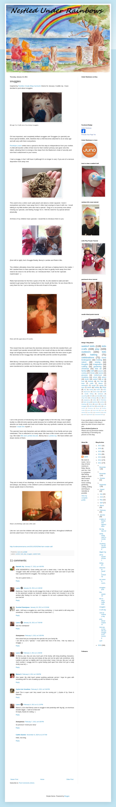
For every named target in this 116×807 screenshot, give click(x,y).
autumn (100, 371)
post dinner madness (102, 621)
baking (93, 354)
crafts (91, 383)
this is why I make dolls (102, 601)
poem (96, 404)
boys (83, 383)
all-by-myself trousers (102, 557)
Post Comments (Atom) (26, 783)
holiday (97, 387)
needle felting (88, 394)
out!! (100, 641)
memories (84, 385)
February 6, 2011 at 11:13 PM (33, 704)
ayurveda (97, 396)
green (88, 410)
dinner (97, 408)
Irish (90, 396)
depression (87, 391)
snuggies (29, 554)
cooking (84, 373)
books (87, 379)
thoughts (84, 364)
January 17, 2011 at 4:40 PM (34, 566)
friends (92, 373)
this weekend (102, 594)
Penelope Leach (16, 146)
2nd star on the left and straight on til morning (102, 632)
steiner (85, 414)
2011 (100, 463)
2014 (100, 454)
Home (42, 779)
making (91, 389)
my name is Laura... (102, 582)
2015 (100, 451)
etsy (85, 389)
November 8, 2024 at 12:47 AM (37, 735)
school (95, 377)
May (101, 500)
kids (22, 554)
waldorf (95, 379)
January (102, 515)
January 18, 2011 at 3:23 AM (39, 607)
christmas (85, 369)
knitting (99, 360)
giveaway (84, 375)
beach (89, 387)
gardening (97, 367)
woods (99, 406)
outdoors (86, 352)
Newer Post (14, 779)
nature (84, 362)
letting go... (101, 564)
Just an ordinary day (102, 614)
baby (104, 389)
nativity (83, 412)
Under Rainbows (86, 128)
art (103, 379)
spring (101, 385)
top (53, 436)
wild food (92, 406)
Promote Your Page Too (88, 134)
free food (100, 381)
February (103, 510)
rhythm (98, 389)
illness (100, 383)
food (82, 381)
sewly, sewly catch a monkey (102, 537)
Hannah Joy (20, 566)
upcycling (84, 396)
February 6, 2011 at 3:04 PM (40, 689)
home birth (96, 410)
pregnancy (87, 400)
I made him (21, 427)
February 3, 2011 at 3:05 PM (34, 635)
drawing (83, 404)
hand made (96, 391)
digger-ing (102, 552)
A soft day (102, 610)
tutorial (100, 373)
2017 (100, 446)
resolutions (98, 412)
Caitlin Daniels (21, 735)
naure (88, 412)
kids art (98, 369)
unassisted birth (99, 414)
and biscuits (29, 436)
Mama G (19, 674)
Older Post (69, 779)
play (25, 554)
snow (102, 404)
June (101, 497)
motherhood (98, 375)
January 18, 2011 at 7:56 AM (33, 622)
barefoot (94, 402)
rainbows (100, 394)
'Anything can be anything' (102, 546)
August (102, 489)
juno (100, 398)
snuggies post (102, 588)
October (102, 478)
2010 (100, 645)
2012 (100, 460)
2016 (100, 448)
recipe (94, 385)
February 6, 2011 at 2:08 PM (31, 674)
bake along (86, 402)
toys (82, 387)
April (101, 503)
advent (104, 377)
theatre (91, 414)
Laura (18, 588)
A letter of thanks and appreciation (102, 522)
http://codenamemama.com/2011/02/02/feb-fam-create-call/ (31, 546)
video (94, 400)
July (101, 494)
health (104, 391)
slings (104, 387)
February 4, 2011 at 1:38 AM (33, 653)
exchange (93, 398)
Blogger (66, 796)
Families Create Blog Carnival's (29, 86)
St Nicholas (102, 400)
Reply (18, 581)
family (83, 371)
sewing (97, 362)
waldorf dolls (36, 554)
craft (92, 371)
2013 (100, 457)
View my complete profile (84, 498)
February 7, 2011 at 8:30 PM (34, 722)
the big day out (102, 530)
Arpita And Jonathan (23, 689)
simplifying (84, 377)
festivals (90, 381)
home (90, 404)
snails (104, 412)
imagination (97, 364)
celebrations (87, 357)
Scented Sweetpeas (23, 607)
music (102, 410)
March (102, 505)
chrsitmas (90, 408)
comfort (18, 554)
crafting (84, 367)
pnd (105, 398)
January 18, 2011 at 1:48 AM (33, 588)
